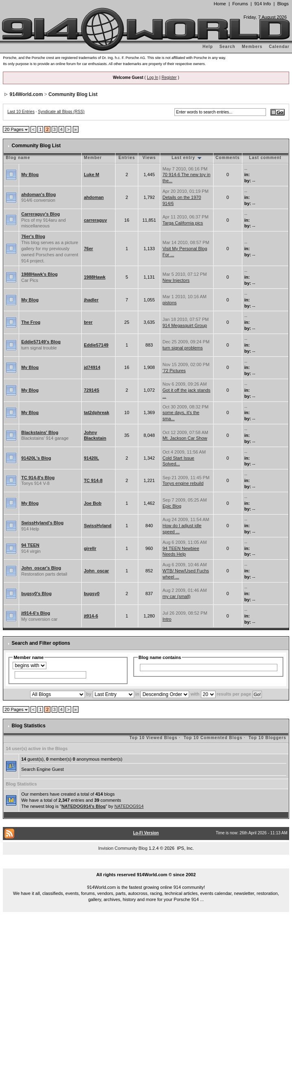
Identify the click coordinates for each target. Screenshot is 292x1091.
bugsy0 (92, 593)
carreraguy (95, 220)
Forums (240, 3)
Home (220, 3)
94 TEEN (30, 545)
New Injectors (176, 280)
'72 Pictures (173, 370)
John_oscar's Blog (41, 567)
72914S (91, 390)
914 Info (262, 3)
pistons (169, 302)
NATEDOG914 (129, 806)
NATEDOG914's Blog (83, 806)
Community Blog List (73, 94)
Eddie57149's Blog (41, 341)
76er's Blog (33, 236)
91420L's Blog (36, 458)
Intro (166, 619)
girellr (90, 548)
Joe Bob (92, 503)
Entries (126, 157)
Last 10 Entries (21, 111)
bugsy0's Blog (36, 593)
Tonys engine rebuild (182, 483)
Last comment (265, 157)
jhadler (91, 299)
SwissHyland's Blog (42, 522)
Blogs (283, 3)
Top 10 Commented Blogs (212, 737)
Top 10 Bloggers (267, 737)
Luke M (91, 174)
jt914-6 (91, 615)
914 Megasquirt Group (184, 325)
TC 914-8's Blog (37, 477)
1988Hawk (94, 277)
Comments (228, 157)
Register (169, 77)
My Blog (30, 174)
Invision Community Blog (123, 848)
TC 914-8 (93, 480)
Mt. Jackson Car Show (184, 438)
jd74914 (92, 367)
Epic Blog (171, 506)
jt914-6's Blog (35, 613)
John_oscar (96, 570)
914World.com (26, 94)
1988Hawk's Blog (39, 274)
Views (149, 157)
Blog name (18, 157)
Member (93, 157)
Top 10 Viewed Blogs (153, 737)
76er (88, 248)
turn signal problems (182, 347)
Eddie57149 (96, 345)
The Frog (30, 322)
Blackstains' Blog (39, 432)
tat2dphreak (96, 412)
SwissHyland (97, 525)
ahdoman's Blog (38, 194)
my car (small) (176, 596)
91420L (91, 458)
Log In (152, 77)
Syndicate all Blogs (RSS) (61, 111)
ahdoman (94, 197)
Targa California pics (182, 222)
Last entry (187, 157)
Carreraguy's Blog (40, 214)
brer (88, 322)
